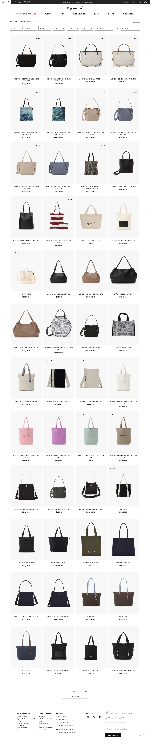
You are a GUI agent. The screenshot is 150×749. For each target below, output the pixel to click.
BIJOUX (111, 14)
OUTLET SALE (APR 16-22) (26, 14)
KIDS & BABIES (79, 14)
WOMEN (48, 14)
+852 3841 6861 (64, 722)
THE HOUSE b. (128, 14)
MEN (62, 14)
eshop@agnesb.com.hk (66, 725)
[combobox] (130, 28)
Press (40, 725)
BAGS (96, 14)
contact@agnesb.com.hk (67, 732)
